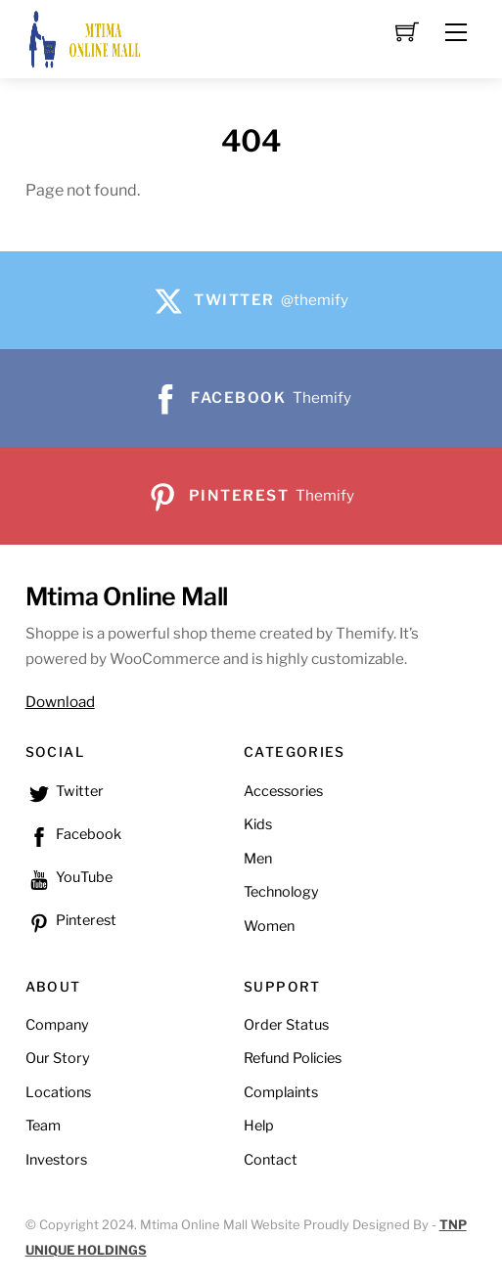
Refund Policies (293, 1058)
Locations (58, 1092)
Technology (281, 892)
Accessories (283, 791)
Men (258, 858)
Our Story (57, 1058)
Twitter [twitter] (64, 791)
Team (43, 1125)
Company (57, 1025)
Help (259, 1125)
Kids (258, 824)
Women (269, 926)
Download (60, 701)
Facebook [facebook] (73, 834)
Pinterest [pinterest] (70, 920)
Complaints (281, 1092)
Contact (270, 1160)
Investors (56, 1160)
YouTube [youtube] (69, 877)
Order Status (286, 1025)
